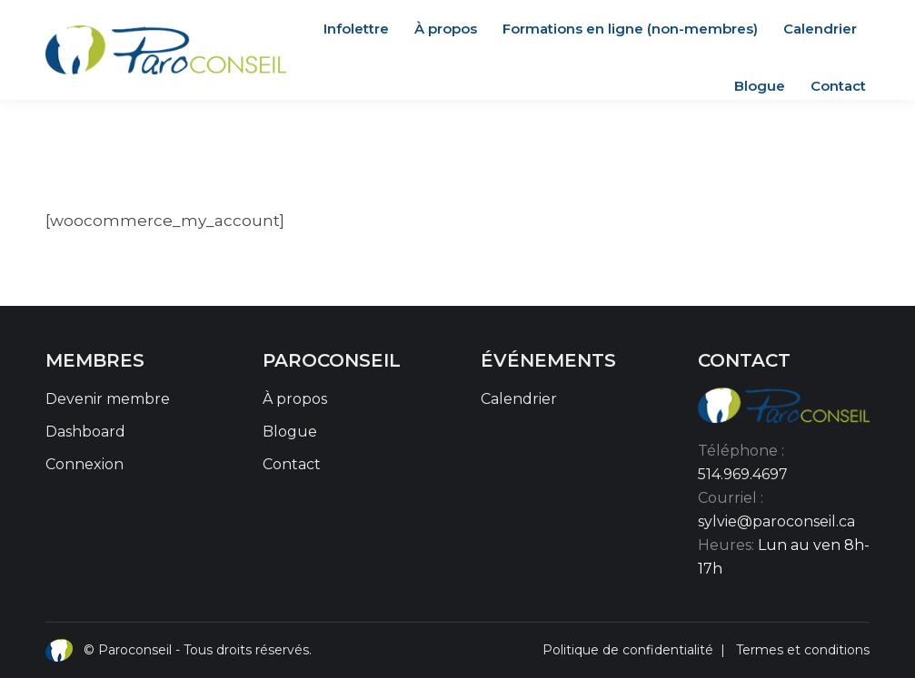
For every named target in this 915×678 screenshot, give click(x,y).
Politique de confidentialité (627, 650)
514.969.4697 (743, 474)
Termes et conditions (803, 650)
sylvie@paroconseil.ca (776, 521)
